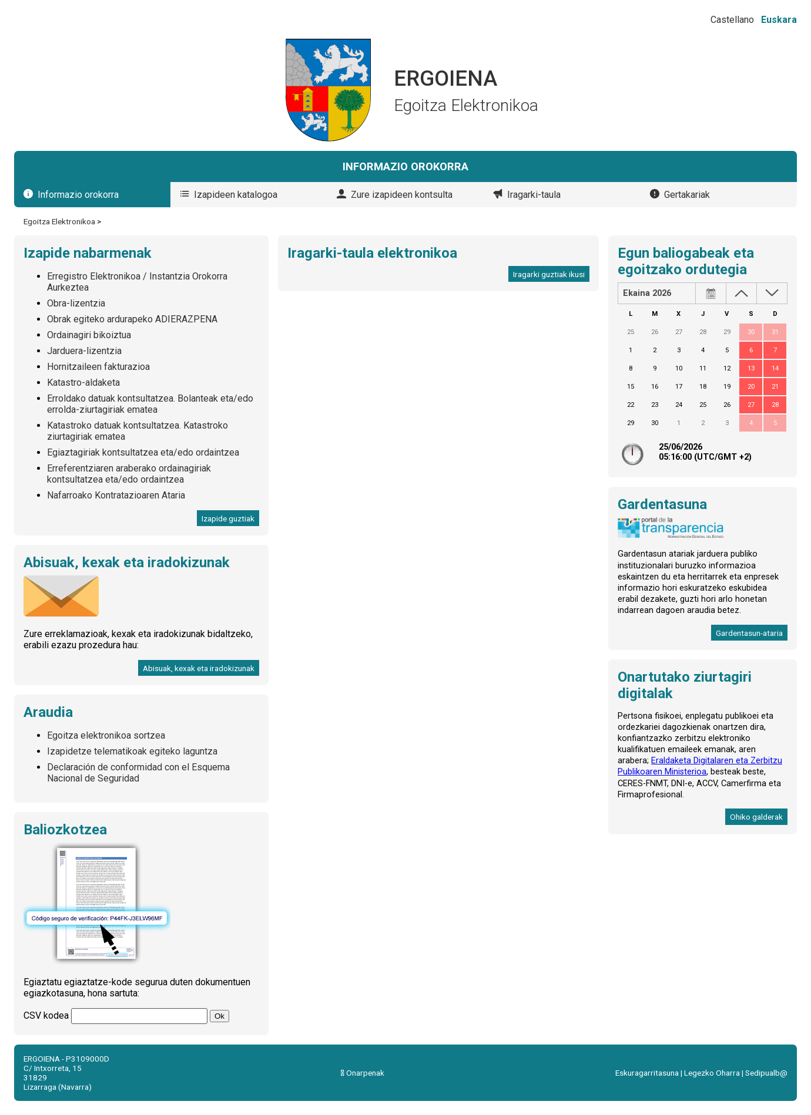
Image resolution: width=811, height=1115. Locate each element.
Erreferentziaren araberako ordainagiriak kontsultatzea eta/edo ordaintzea (129, 474)
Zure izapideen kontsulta (402, 194)
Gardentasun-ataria (749, 633)
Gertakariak (687, 194)
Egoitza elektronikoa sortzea (106, 735)
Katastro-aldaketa (83, 382)
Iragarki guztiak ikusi (549, 274)
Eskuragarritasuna (647, 1072)
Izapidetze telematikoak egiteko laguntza (132, 751)
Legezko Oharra (712, 1072)
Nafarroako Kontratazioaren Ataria (116, 495)
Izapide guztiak (228, 518)
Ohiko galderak (756, 816)
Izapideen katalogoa (235, 194)
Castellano (732, 19)
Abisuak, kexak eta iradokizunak (198, 668)
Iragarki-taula (534, 194)
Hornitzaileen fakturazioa (98, 366)
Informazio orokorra (78, 194)
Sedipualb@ (766, 1072)
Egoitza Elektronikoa (59, 221)
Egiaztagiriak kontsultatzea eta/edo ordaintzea (143, 452)
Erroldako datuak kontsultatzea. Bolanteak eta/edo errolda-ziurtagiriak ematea (150, 404)
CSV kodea (46, 1015)
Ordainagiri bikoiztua (89, 335)
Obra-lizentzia (76, 303)
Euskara (779, 19)
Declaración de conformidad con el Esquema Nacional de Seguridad (138, 773)
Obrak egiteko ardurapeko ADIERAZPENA (132, 319)
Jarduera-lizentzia (84, 350)
